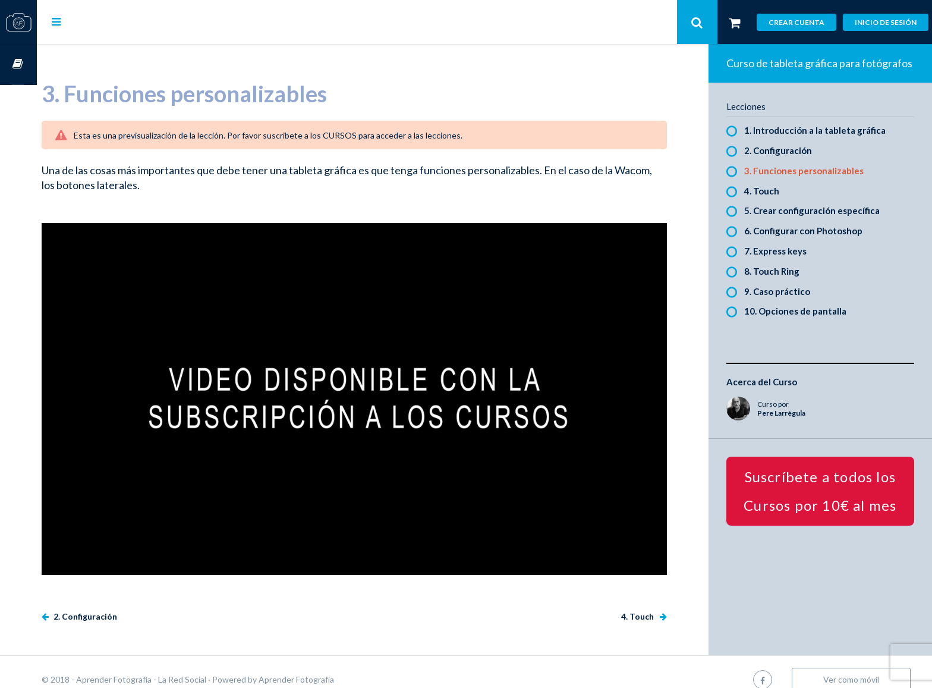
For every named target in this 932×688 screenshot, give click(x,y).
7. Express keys (784, 265)
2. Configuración (121, 601)
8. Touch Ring (780, 286)
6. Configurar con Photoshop (812, 245)
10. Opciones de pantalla (804, 326)
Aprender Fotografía (333, 664)
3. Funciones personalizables (813, 185)
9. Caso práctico (786, 306)
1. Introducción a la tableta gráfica (824, 145)
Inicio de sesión (886, 22)
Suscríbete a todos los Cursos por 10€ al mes (824, 506)
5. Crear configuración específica (821, 226)
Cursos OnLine (18, 64)
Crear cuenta (796, 22)
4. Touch (647, 601)
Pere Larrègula (790, 427)
